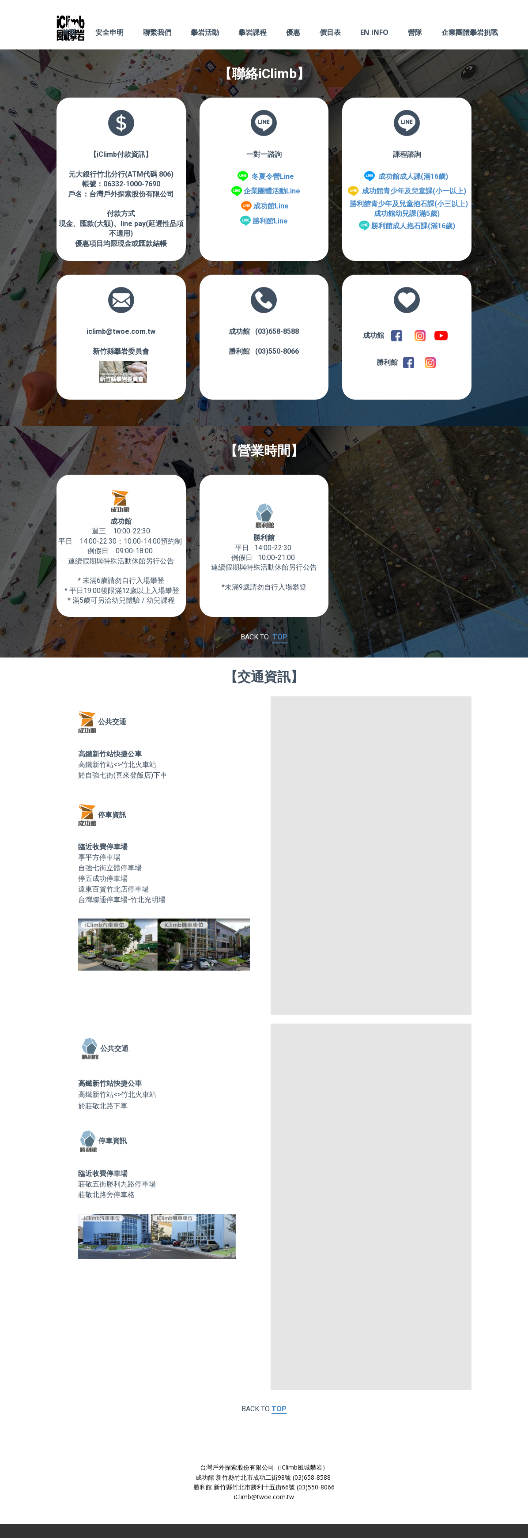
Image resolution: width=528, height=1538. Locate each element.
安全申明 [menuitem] (109, 32)
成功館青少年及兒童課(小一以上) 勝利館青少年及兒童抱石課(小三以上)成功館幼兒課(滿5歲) (407, 202)
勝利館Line (270, 221)
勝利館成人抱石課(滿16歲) (413, 226)
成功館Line (271, 206)
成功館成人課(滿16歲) (413, 176)
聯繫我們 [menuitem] (157, 32)
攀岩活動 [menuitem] (205, 32)
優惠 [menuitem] (293, 32)
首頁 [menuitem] (69, 32)
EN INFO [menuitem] (374, 32)
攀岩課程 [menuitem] (252, 32)
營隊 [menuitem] (415, 32)
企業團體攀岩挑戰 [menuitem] (469, 32)
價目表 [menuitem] (330, 32)
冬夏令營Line (273, 176)
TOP (279, 637)
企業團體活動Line (272, 191)
